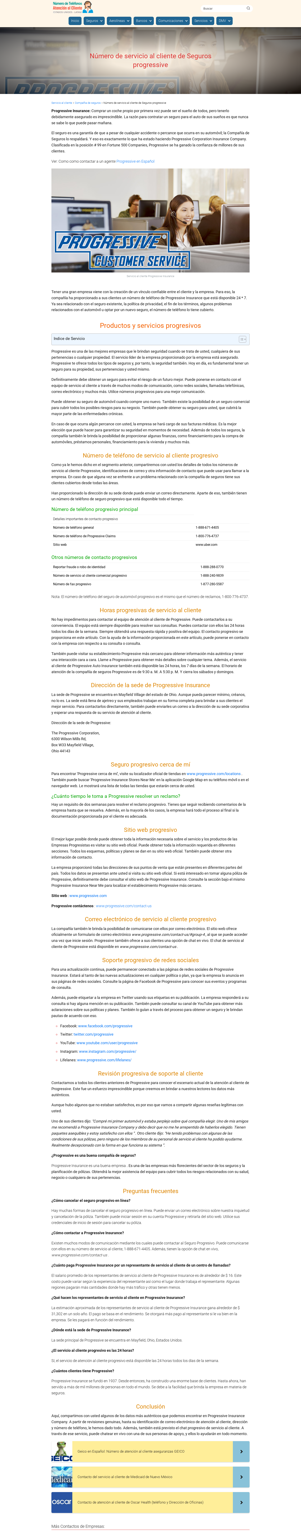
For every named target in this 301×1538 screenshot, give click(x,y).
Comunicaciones (170, 21)
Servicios (201, 21)
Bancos (141, 21)
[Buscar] (248, 8)
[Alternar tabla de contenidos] (240, 339)
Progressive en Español (135, 161)
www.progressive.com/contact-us (124, 906)
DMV (222, 21)
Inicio (75, 21)
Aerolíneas (117, 21)
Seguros (92, 21)
